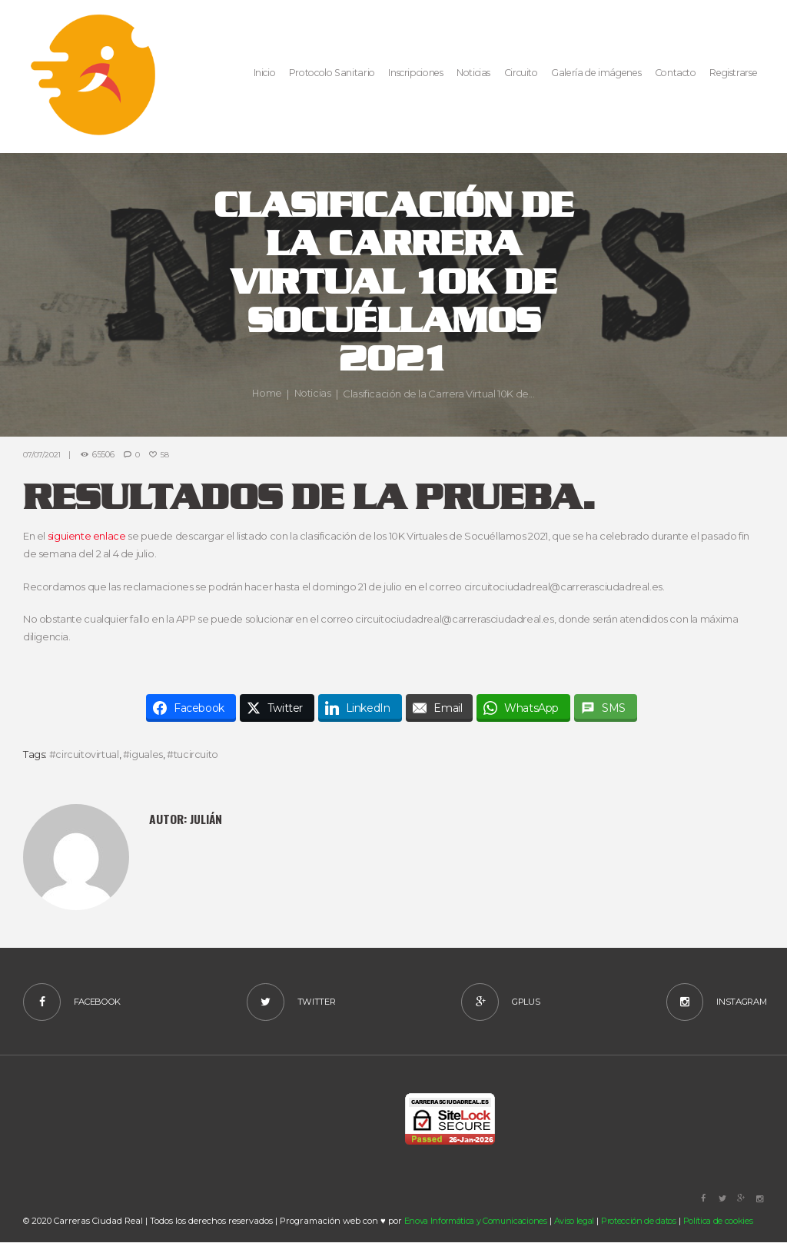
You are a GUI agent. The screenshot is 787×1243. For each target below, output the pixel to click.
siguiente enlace (87, 536)
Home (266, 393)
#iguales (143, 753)
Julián (206, 818)
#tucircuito (192, 753)
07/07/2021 (42, 455)
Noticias (313, 393)
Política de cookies (724, 1220)
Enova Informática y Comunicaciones (478, 1220)
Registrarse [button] (733, 72)
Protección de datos (644, 1220)
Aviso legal (578, 1220)
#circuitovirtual (84, 753)
